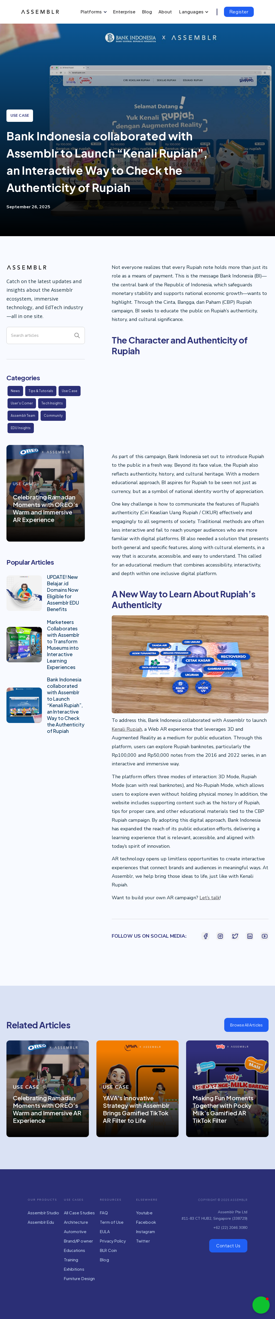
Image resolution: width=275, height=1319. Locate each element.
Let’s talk (210, 897)
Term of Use (112, 1222)
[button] (92, 12)
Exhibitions (74, 1268)
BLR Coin (108, 1250)
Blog (104, 1259)
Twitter (143, 1240)
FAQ (104, 1212)
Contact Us (228, 1245)
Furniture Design (79, 1278)
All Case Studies (79, 1212)
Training (71, 1259)
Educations (74, 1250)
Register (238, 12)
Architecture (76, 1222)
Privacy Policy (113, 1240)
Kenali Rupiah (127, 729)
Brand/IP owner (78, 1240)
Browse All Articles (246, 1024)
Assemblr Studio (43, 1212)
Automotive (75, 1231)
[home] (41, 11)
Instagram (145, 1231)
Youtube (144, 1212)
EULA (105, 1231)
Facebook (146, 1222)
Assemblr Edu (41, 1222)
